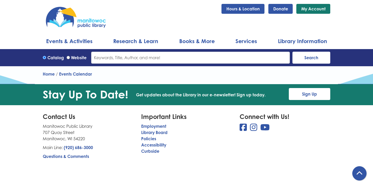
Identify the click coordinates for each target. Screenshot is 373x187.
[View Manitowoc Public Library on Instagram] (254, 128)
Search (311, 57)
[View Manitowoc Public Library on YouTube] (265, 128)
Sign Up (309, 94)
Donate (280, 8)
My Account (313, 8)
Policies (148, 138)
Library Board (154, 132)
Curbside (150, 151)
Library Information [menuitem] (302, 41)
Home (49, 74)
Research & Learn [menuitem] (135, 41)
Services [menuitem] (246, 41)
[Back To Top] (359, 173)
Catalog (55, 57)
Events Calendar (75, 74)
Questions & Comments (66, 156)
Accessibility (153, 145)
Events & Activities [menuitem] (69, 41)
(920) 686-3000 (78, 147)
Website (79, 57)
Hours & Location (243, 8)
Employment (153, 126)
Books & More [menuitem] (197, 41)
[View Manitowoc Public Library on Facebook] (244, 128)
